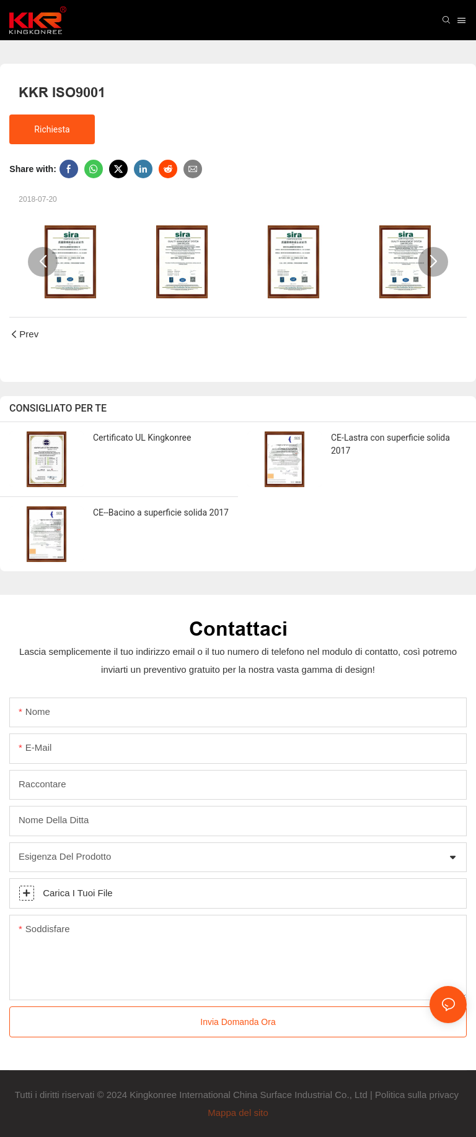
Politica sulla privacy (418, 1094)
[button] (43, 262)
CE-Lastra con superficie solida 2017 (390, 444)
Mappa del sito (238, 1112)
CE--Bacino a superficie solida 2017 (161, 512)
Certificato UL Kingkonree (142, 438)
